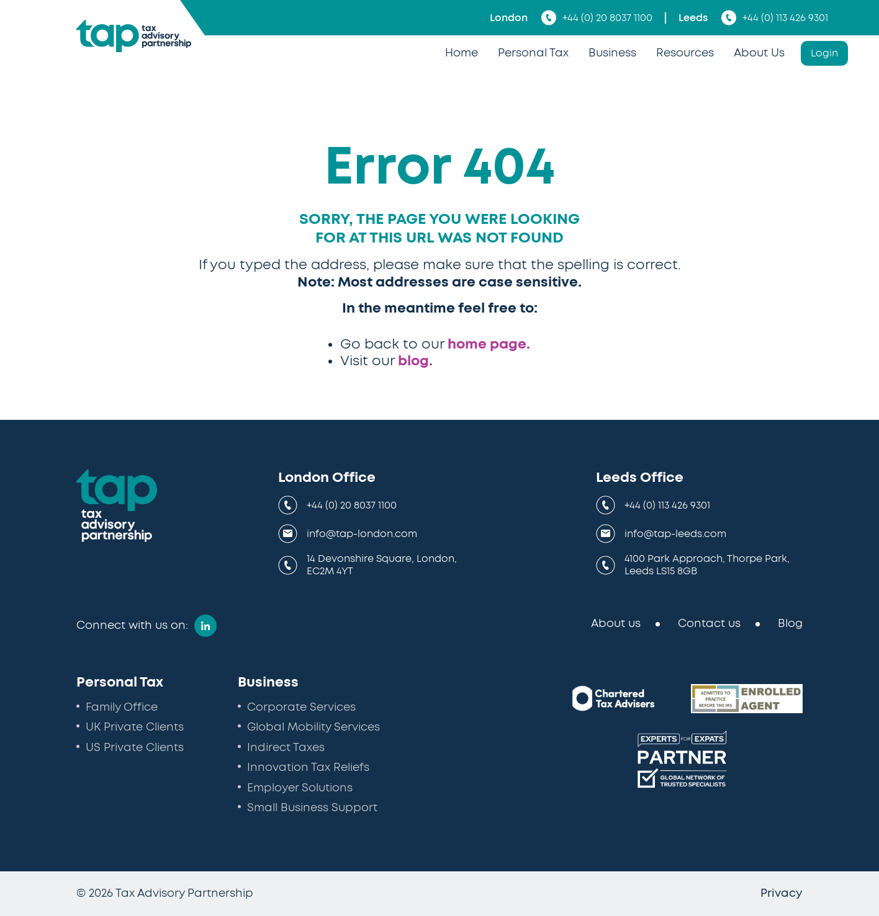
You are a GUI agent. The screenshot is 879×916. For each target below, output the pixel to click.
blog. (415, 361)
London (509, 18)
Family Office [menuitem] (122, 707)
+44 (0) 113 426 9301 (774, 17)
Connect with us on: (132, 625)
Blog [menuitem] (790, 623)
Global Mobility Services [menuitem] (313, 727)
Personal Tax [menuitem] (533, 53)
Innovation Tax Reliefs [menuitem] (308, 767)
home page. (489, 344)
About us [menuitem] (616, 623)
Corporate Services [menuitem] (301, 707)
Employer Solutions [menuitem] (300, 788)
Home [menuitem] (461, 53)
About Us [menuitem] (759, 53)
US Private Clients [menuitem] (135, 748)
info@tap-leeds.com (675, 534)
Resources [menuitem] (685, 53)
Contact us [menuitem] (709, 623)
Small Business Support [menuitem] (312, 808)
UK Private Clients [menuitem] (135, 727)
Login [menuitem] (824, 53)
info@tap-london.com (362, 534)
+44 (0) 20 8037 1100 (596, 17)
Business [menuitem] (612, 53)
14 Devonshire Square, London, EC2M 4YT (382, 565)
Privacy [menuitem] (781, 893)
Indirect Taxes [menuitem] (286, 748)
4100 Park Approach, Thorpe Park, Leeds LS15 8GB (707, 565)
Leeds (693, 18)
